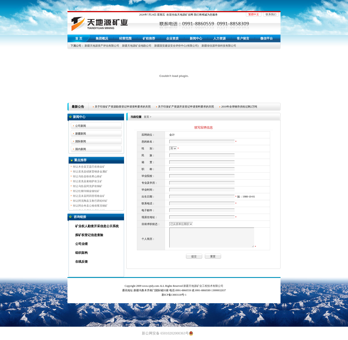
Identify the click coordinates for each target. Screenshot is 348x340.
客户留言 (243, 38)
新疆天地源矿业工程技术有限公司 (203, 285)
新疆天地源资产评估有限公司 (102, 45)
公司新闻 (80, 125)
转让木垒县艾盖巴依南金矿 (89, 167)
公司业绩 (81, 244)
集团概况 (102, 38)
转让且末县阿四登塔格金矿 (89, 196)
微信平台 (266, 38)
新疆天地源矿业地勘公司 (136, 45)
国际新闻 (80, 141)
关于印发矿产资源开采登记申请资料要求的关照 (186, 106)
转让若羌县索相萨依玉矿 (87, 181)
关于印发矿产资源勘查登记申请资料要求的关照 (123, 106)
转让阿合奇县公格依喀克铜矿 (90, 206)
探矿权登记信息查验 (89, 235)
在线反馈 (81, 261)
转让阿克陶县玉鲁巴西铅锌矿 (90, 201)
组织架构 (81, 252)
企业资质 (172, 38)
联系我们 (271, 14)
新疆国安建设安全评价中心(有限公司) (176, 45)
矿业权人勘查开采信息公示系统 (97, 226)
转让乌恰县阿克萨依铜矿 (87, 186)
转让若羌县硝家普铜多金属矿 (90, 172)
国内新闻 (80, 149)
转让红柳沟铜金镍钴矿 (86, 191)
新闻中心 (196, 38)
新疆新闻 (80, 133)
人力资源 (219, 38)
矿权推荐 (149, 38)
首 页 (78, 38)
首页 (146, 116)
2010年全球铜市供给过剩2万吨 (239, 106)
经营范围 (125, 38)
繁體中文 (253, 14)
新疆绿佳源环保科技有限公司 (219, 45)
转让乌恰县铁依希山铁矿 (87, 176)
